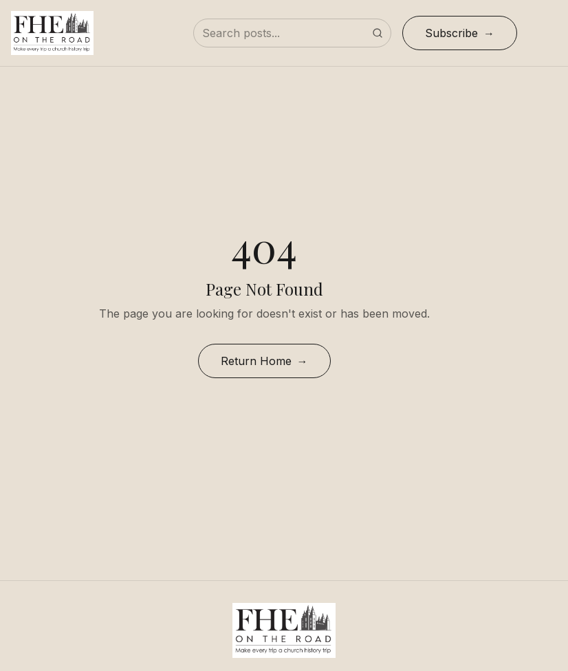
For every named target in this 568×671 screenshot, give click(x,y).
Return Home (256, 361)
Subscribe (451, 33)
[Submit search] (377, 33)
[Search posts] (292, 33)
